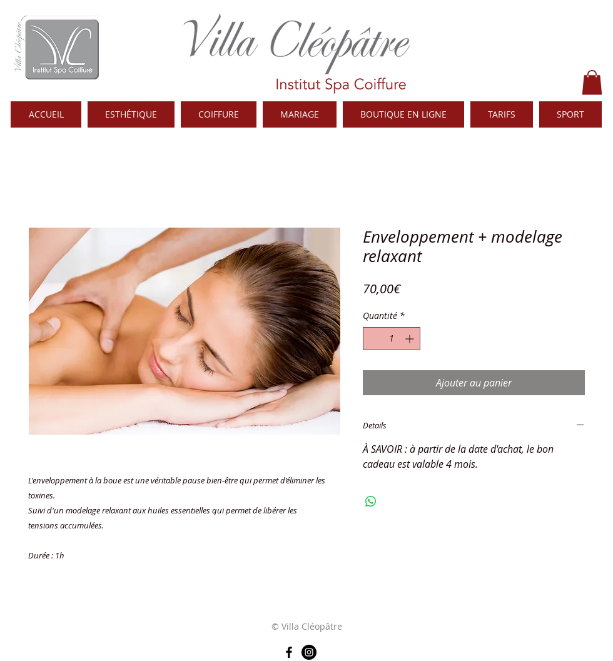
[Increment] (410, 339)
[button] (592, 82)
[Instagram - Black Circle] (309, 652)
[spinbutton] (391, 339)
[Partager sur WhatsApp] (370, 501)
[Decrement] (372, 339)
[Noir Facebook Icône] (288, 652)
